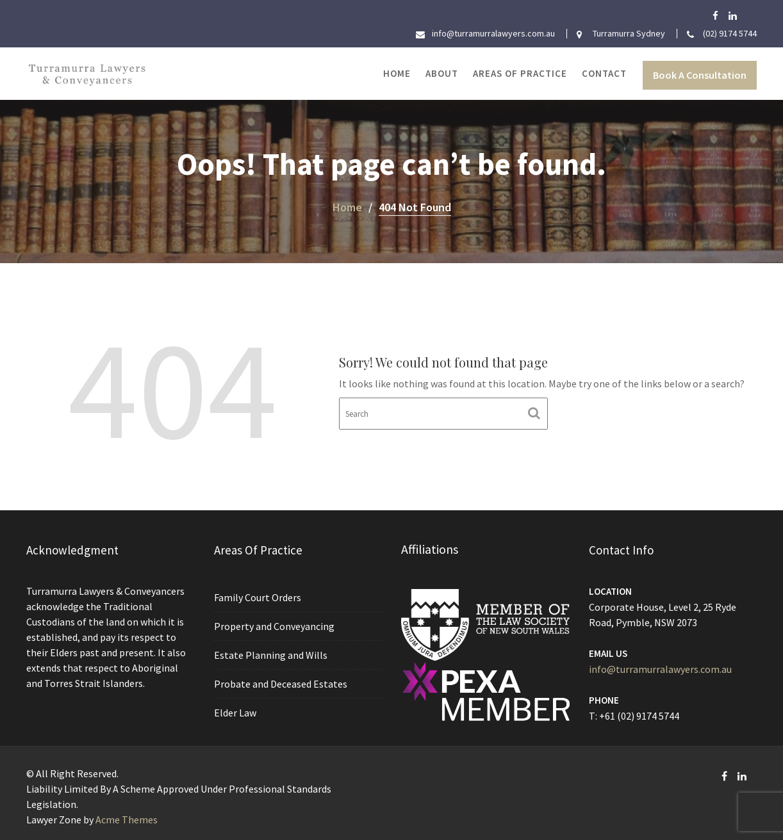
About (441, 73)
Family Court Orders (258, 598)
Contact (604, 73)
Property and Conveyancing (274, 626)
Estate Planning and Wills (271, 655)
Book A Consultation (699, 75)
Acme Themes (126, 819)
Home (397, 73)
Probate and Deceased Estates (281, 683)
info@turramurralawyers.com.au (659, 669)
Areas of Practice (520, 73)
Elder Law (235, 712)
